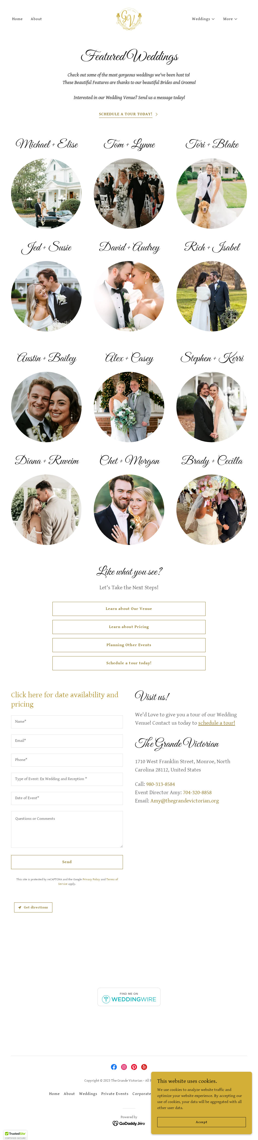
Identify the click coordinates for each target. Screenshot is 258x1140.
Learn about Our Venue (129, 608)
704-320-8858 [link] (197, 792)
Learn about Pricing (129, 626)
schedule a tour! (216, 723)
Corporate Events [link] (149, 1093)
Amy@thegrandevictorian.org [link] (184, 801)
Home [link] (17, 19)
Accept (201, 1122)
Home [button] (54, 1093)
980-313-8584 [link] (160, 784)
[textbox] (67, 721)
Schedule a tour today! (128, 663)
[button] (203, 19)
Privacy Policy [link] (91, 879)
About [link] (36, 19)
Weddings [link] (88, 1093)
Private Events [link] (114, 1093)
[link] (129, 19)
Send (67, 862)
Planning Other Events (129, 645)
